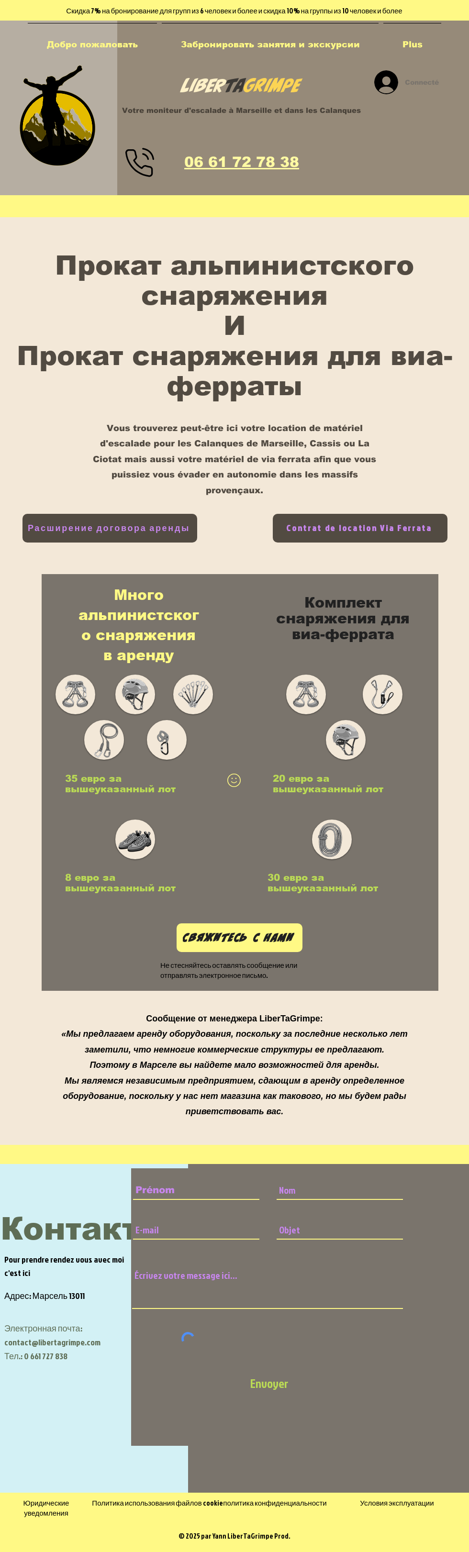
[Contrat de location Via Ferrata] (360, 528)
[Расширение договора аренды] (109, 528)
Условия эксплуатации (397, 1503)
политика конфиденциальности (274, 1503)
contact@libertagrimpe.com (52, 1342)
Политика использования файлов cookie (157, 1503)
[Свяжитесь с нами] (239, 937)
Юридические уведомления (46, 1508)
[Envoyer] (269, 1384)
